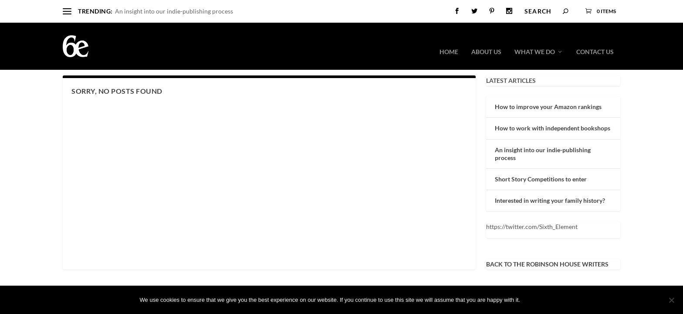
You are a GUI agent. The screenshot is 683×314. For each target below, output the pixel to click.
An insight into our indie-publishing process (174, 11)
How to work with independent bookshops (552, 127)
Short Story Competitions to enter (541, 178)
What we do (534, 39)
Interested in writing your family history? (550, 200)
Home (449, 39)
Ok (534, 300)
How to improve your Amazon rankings (548, 106)
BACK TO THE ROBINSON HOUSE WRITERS (547, 263)
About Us (486, 39)
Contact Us (595, 39)
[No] (671, 300)
